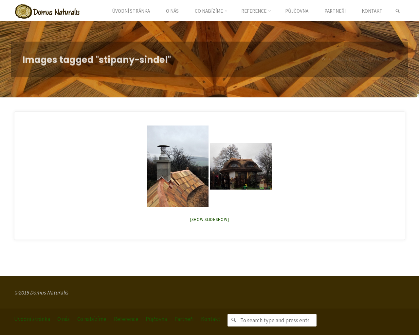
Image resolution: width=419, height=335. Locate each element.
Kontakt (210, 319)
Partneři (183, 319)
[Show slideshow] (209, 219)
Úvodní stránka (32, 319)
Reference (126, 319)
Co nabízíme (91, 319)
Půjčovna (156, 319)
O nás (63, 319)
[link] (397, 11)
